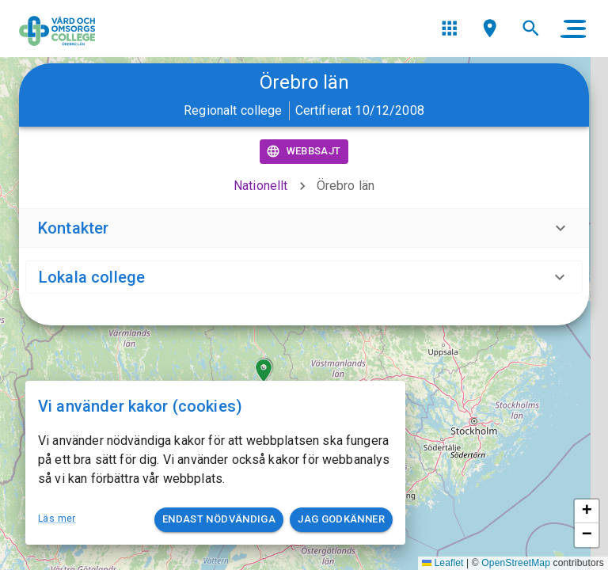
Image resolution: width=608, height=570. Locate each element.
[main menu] (573, 28)
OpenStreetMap (515, 562)
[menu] (449, 28)
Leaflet (443, 562)
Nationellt (261, 185)
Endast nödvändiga (218, 519)
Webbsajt (304, 151)
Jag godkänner (341, 519)
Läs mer (57, 518)
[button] (263, 370)
